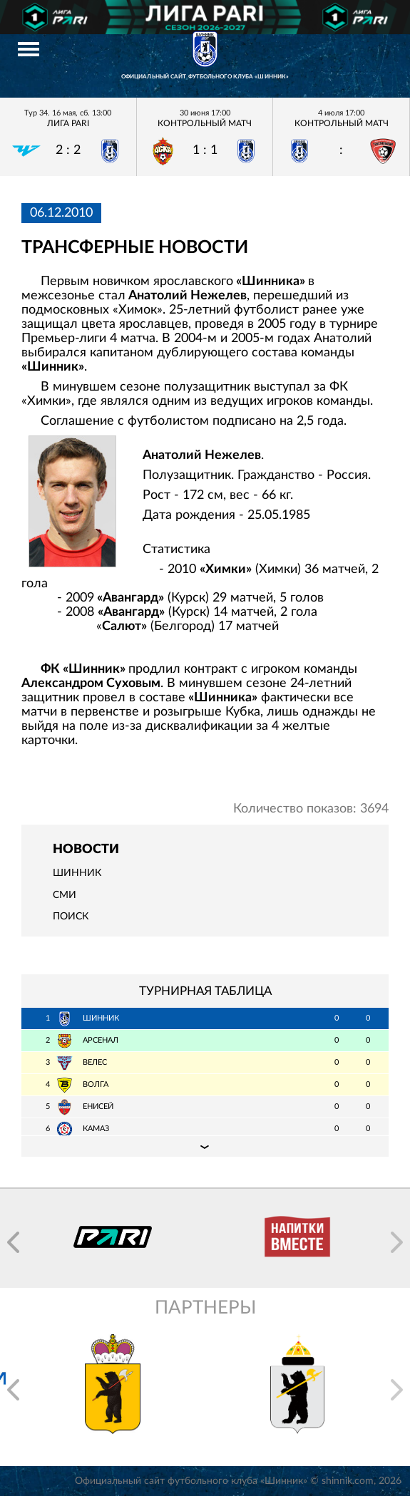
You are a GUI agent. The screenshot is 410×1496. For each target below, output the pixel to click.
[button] (13, 1242)
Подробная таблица (205, 1146)
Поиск (70, 917)
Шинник (77, 873)
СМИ (64, 895)
